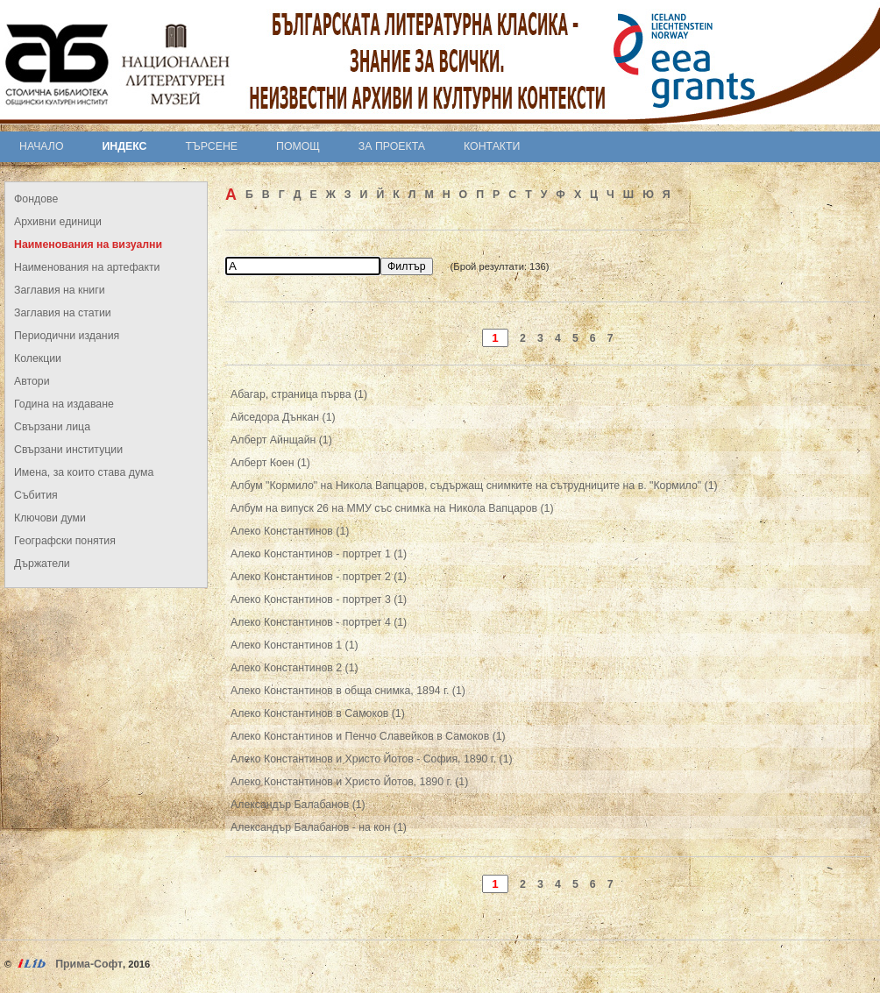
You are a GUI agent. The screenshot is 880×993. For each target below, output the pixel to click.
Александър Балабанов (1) (298, 804)
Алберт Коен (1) (270, 463)
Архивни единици (58, 222)
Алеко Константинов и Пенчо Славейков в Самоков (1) (368, 736)
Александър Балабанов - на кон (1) (319, 827)
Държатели (42, 563)
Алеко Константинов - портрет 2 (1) (319, 577)
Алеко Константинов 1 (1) (294, 645)
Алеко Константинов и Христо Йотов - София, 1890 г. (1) (372, 759)
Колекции (37, 358)
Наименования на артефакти (87, 267)
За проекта (391, 146)
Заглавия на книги (59, 290)
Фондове (36, 199)
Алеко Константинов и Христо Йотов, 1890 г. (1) (349, 782)
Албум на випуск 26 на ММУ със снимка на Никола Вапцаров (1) (392, 508)
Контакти (492, 146)
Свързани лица (52, 427)
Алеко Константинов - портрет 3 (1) (319, 599)
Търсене (211, 146)
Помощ (298, 146)
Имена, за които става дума (83, 472)
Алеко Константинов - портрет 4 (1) (319, 622)
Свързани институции (68, 449)
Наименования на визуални (88, 244)
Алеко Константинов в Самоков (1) (318, 713)
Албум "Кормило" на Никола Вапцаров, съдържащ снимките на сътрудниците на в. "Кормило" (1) (474, 485)
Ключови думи (50, 518)
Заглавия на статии (62, 313)
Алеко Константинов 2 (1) (294, 668)
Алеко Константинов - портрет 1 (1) (319, 554)
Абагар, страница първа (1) (299, 394)
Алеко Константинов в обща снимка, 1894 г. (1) (348, 690)
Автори (32, 381)
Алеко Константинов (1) (290, 531)
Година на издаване (64, 404)
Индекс (125, 146)
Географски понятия (65, 541)
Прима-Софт (89, 964)
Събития (36, 495)
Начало (41, 146)
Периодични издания (66, 336)
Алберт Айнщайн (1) (281, 440)
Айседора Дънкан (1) (283, 417)
